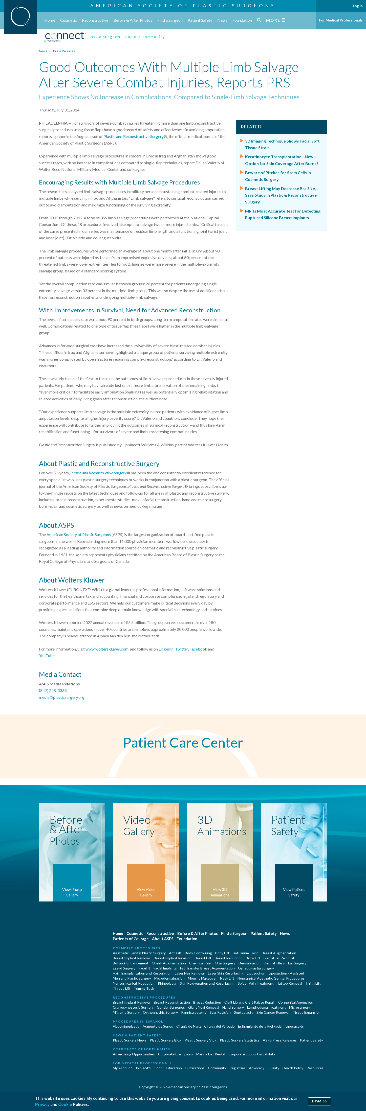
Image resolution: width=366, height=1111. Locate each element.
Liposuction (256, 973)
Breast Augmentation (279, 953)
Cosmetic (68, 20)
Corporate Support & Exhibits (251, 1054)
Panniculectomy (193, 1012)
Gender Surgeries (171, 1007)
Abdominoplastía (126, 1026)
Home (49, 20)
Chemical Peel (200, 963)
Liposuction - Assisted (286, 973)
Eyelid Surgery (124, 968)
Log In (358, 6)
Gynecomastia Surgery (256, 968)
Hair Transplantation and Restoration (142, 973)
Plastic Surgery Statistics (240, 1040)
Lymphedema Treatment (266, 1007)
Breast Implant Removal (131, 958)
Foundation (242, 20)
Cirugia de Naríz (188, 1026)
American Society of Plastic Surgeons (183, 5)
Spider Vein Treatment (256, 983)
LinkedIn (166, 648)
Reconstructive (95, 20)
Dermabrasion (250, 963)
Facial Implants (165, 968)
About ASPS (162, 938)
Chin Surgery (225, 963)
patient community (145, 36)
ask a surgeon (105, 36)
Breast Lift (203, 958)
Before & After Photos (132, 20)
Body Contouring (198, 953)
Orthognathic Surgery (160, 1012)
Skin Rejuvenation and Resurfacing (207, 983)
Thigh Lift (313, 983)
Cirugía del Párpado (219, 1026)
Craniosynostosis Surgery (133, 1007)
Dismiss (319, 1101)
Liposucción (295, 1026)
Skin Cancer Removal (272, 1012)
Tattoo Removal (289, 983)
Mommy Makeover (202, 978)
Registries (237, 1068)
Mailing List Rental (210, 1054)
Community (217, 1068)
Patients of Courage (131, 938)
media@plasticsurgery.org (61, 697)
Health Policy (293, 1068)
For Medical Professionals (341, 20)
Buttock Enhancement (130, 963)
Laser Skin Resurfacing (226, 973)
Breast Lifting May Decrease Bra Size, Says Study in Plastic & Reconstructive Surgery (281, 195)
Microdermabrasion (169, 978)
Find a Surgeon (170, 20)
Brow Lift (253, 958)
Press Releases (64, 51)
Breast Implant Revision (172, 958)
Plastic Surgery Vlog (201, 1040)
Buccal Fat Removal (279, 958)
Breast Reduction (229, 958)
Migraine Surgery (126, 1012)
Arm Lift (175, 953)
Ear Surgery (297, 963)
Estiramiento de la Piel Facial (260, 1026)
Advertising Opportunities (134, 1054)
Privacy (42, 1104)
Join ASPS (143, 1068)
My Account (122, 1068)
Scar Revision (220, 1012)
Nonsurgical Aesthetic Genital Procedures (271, 978)
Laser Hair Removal (190, 973)
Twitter (181, 648)
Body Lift (222, 953)
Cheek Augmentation (169, 963)
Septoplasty (243, 1012)
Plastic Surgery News (129, 1040)
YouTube (47, 655)
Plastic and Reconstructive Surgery (133, 136)
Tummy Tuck (144, 988)
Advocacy (256, 1068)
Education (174, 1068)
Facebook (198, 648)
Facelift (144, 968)
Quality (273, 1068)
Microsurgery (299, 1007)
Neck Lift (227, 978)
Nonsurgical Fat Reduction (134, 983)
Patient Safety (200, 20)
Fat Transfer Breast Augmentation (207, 968)
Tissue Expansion (306, 1012)
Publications (195, 1068)
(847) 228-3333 (53, 690)
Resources (315, 1068)
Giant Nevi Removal (203, 1007)
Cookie (65, 1104)
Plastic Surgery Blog (165, 1040)
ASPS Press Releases (280, 1040)
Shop (159, 1068)
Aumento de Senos (158, 1026)
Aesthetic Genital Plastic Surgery (139, 953)
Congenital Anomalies (295, 1002)
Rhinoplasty (167, 983)
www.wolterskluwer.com (106, 648)
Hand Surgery (233, 1007)
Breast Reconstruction (172, 1002)
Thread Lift (122, 988)
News (222, 20)
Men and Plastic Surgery (132, 978)
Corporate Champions (175, 1054)
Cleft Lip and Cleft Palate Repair (249, 1002)
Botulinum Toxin (246, 953)
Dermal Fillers (274, 963)
